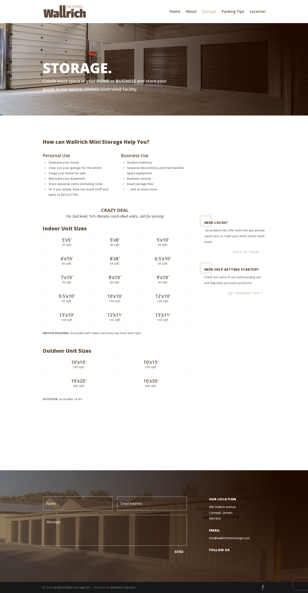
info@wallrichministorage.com (229, 538)
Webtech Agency (122, 587)
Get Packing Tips (244, 271)
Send (179, 552)
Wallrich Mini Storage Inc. (72, 587)
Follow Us (219, 550)
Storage (209, 12)
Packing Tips (233, 12)
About (191, 12)
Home (174, 12)
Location (257, 12)
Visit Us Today (246, 230)
